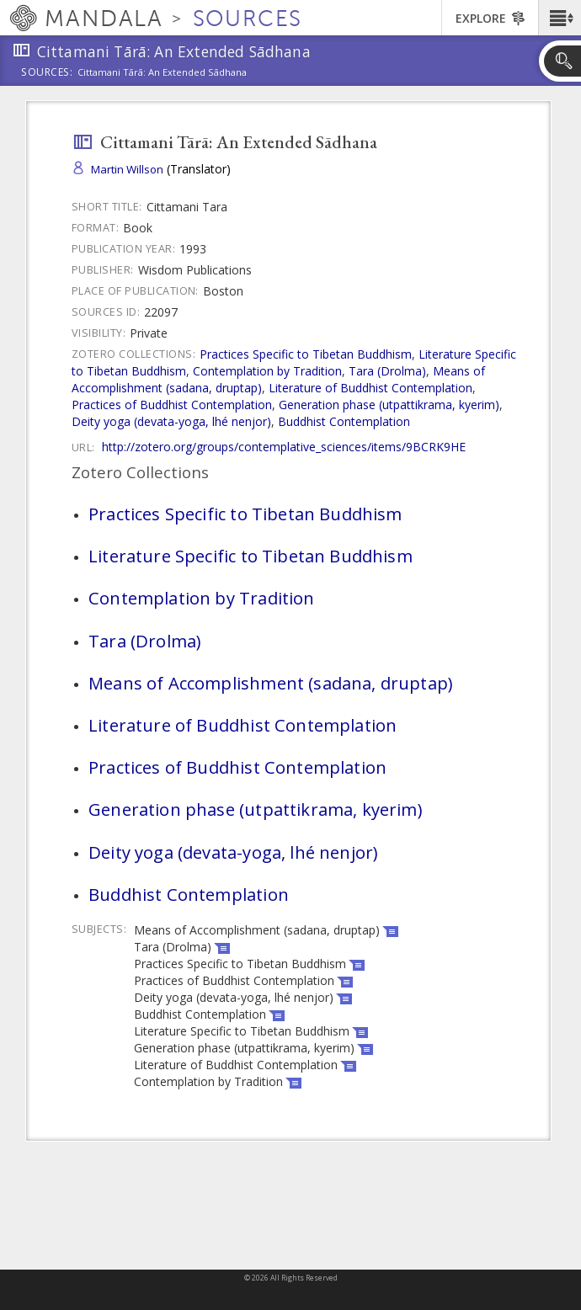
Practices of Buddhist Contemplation (172, 405)
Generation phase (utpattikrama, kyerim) (389, 405)
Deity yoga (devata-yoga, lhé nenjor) (171, 421)
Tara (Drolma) (387, 371)
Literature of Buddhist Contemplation (370, 388)
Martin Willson (127, 169)
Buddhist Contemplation (344, 421)
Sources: (47, 73)
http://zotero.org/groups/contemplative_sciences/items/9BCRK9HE (284, 447)
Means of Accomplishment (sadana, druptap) (270, 683)
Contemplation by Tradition (267, 371)
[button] (559, 17)
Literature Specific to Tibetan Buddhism (250, 555)
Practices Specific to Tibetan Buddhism (306, 354)
